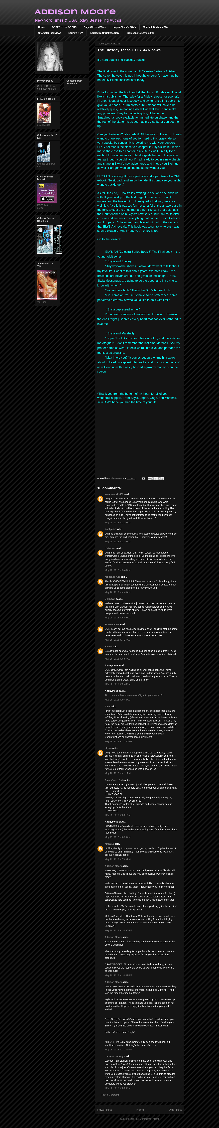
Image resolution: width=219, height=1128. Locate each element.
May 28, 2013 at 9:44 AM (118, 699)
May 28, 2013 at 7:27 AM (118, 639)
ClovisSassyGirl (114, 780)
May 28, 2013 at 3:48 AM (118, 570)
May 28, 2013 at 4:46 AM (118, 592)
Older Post (175, 1109)
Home (41, 27)
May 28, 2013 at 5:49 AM (118, 617)
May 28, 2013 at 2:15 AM (118, 522)
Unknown (110, 548)
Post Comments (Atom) (147, 1119)
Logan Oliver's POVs (124, 27)
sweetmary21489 (114, 494)
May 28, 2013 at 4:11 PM (118, 773)
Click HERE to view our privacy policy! (47, 87)
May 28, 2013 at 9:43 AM (118, 684)
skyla (108, 748)
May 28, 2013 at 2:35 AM (118, 541)
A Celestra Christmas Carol (105, 33)
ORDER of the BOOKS (64, 27)
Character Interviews (49, 33)
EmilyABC (110, 529)
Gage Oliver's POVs (95, 27)
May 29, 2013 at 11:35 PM (118, 1049)
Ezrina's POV (75, 33)
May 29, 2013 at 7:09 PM (118, 859)
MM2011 (109, 844)
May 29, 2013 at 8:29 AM (118, 837)
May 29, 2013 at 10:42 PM (118, 975)
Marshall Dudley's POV (155, 27)
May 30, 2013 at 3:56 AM (118, 1088)
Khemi (108, 646)
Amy (108, 706)
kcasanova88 (112, 624)
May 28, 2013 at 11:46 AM (118, 741)
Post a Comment (110, 1095)
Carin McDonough (115, 1056)
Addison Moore (75, 12)
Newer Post (104, 1109)
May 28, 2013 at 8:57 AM (118, 658)
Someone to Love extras (140, 33)
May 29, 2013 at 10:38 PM (118, 930)
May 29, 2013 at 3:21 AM (118, 815)
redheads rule (112, 576)
